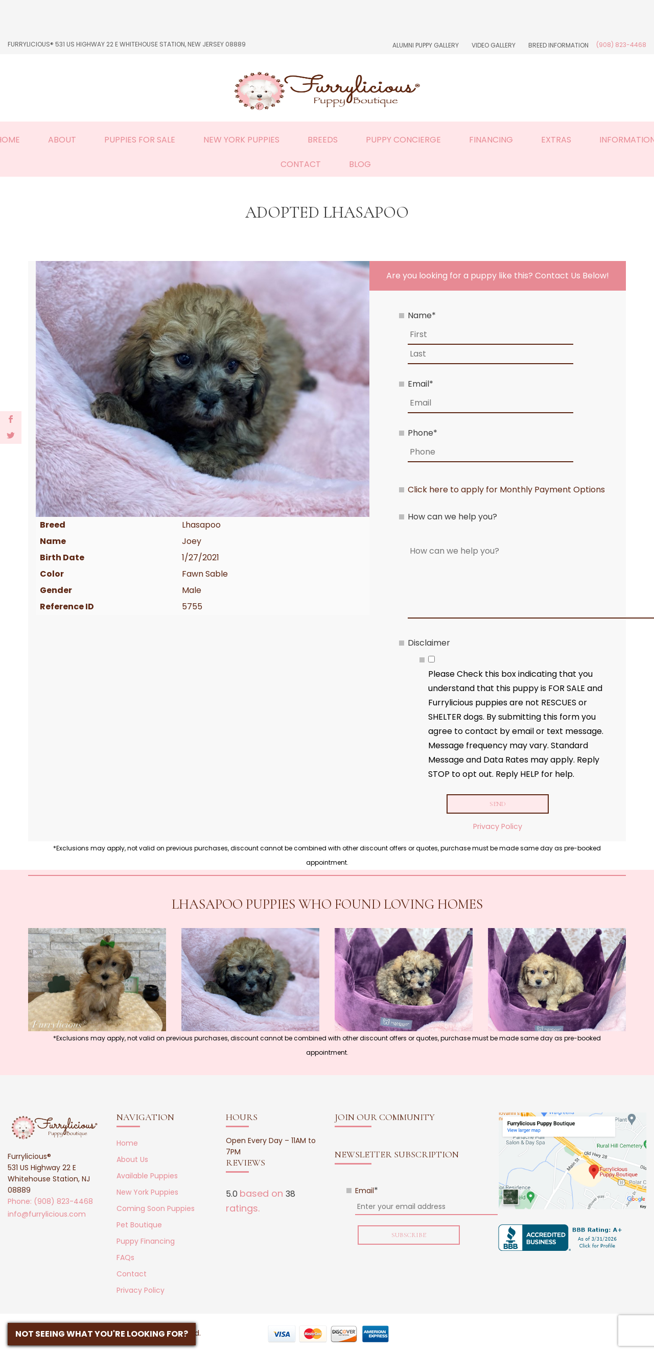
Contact (301, 164)
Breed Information (558, 45)
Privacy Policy (497, 828)
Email (420, 384)
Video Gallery (494, 45)
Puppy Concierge (403, 140)
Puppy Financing (145, 1243)
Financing (491, 140)
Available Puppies (147, 1178)
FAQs (125, 1259)
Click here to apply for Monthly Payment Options (506, 489)
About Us (132, 1161)
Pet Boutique (139, 1227)
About (62, 140)
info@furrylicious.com (47, 1216)
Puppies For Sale (139, 140)
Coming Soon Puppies (155, 1210)
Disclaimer (429, 643)
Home (127, 1145)
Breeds (323, 140)
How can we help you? (452, 517)
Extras (556, 140)
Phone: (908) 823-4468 (50, 1203)
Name (422, 315)
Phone (422, 433)
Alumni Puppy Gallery (425, 45)
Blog (360, 164)
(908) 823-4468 (621, 44)
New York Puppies (241, 140)
